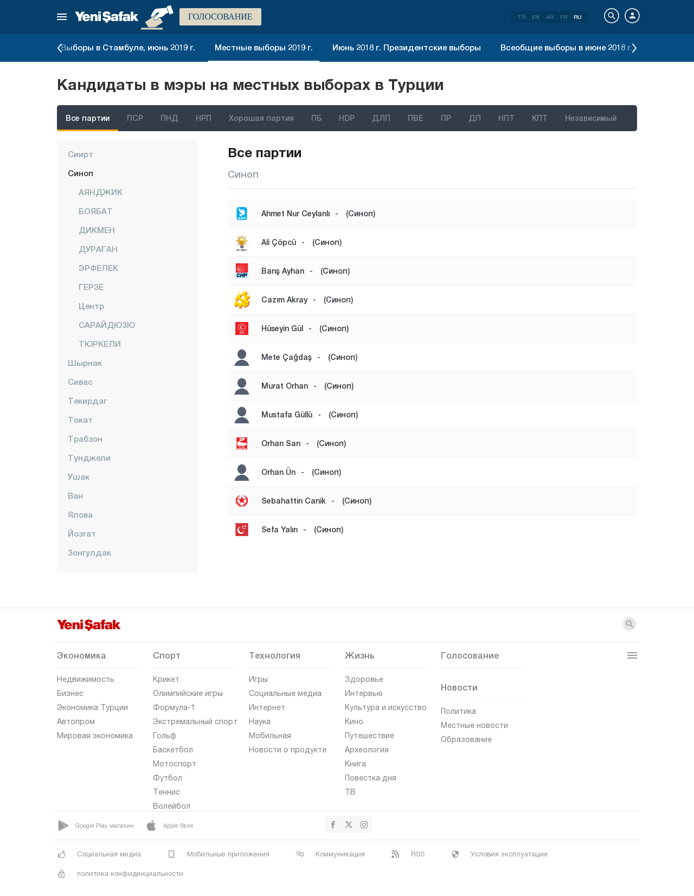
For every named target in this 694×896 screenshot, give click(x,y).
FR (563, 17)
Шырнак (85, 363)
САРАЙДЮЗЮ (107, 325)
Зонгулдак (89, 552)
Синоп (80, 173)
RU (578, 17)
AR (550, 17)
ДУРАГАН (98, 249)
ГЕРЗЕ (91, 287)
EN (535, 17)
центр (91, 306)
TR (521, 17)
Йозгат (82, 533)
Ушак (78, 476)
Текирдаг (87, 400)
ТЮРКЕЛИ (100, 344)
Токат (80, 419)
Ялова (80, 514)
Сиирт (80, 154)
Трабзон (85, 438)
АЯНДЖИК (101, 192)
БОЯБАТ (96, 211)
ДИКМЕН (97, 230)
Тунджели (89, 457)
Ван (75, 495)
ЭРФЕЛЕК (98, 268)
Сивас (80, 381)
